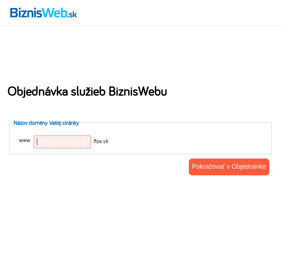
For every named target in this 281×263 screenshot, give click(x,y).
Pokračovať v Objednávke (229, 166)
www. (25, 140)
